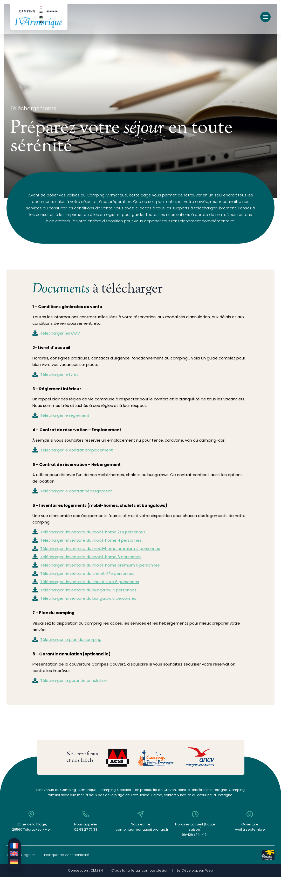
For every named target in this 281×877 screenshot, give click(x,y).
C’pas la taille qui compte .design (139, 870)
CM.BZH (97, 870)
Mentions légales (21, 854)
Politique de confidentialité (66, 854)
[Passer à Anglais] (14, 853)
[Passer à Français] (14, 845)
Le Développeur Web (195, 870)
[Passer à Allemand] (14, 861)
